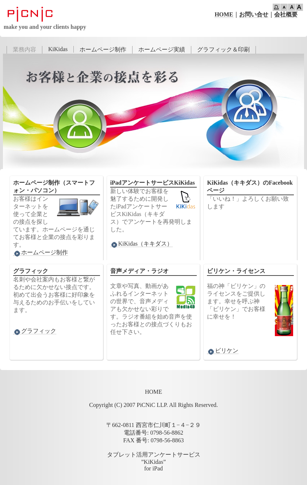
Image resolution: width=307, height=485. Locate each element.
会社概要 (286, 14)
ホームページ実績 (161, 49)
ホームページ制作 (103, 49)
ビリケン (222, 350)
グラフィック (34, 331)
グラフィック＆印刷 (223, 49)
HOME (224, 14)
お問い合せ (253, 14)
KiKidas (58, 49)
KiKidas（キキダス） (141, 243)
